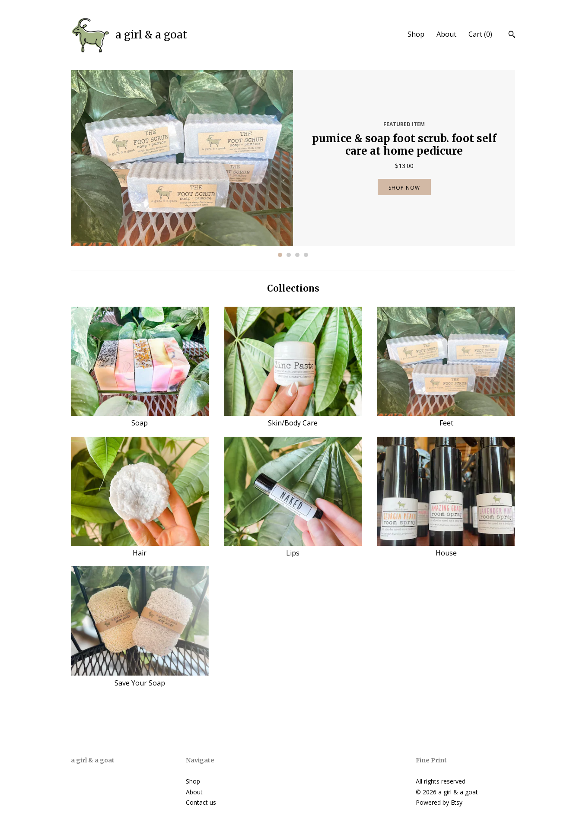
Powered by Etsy (439, 802)
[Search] (512, 35)
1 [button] (280, 255)
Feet (446, 418)
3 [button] (297, 255)
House (446, 548)
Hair (140, 548)
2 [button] (289, 255)
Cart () (480, 34)
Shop (416, 34)
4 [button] (306, 255)
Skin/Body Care (293, 418)
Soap (140, 418)
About (446, 34)
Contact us (201, 802)
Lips (293, 548)
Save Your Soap (140, 677)
